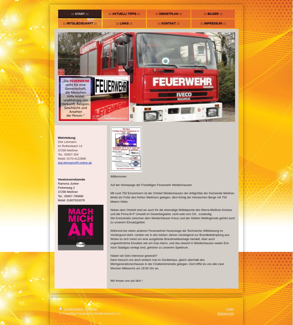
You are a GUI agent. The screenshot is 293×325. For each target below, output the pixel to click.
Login (230, 309)
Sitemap (91, 309)
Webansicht (225, 313)
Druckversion (71, 309)
